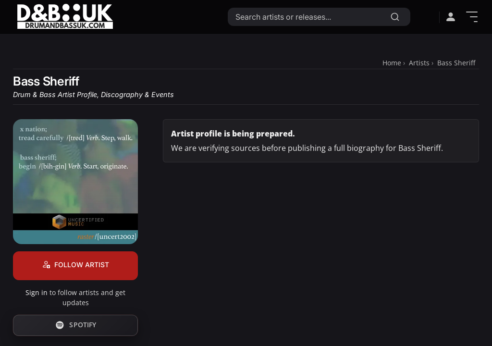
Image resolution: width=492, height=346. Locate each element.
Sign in (36, 292)
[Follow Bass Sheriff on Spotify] (75, 325)
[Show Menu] (472, 17)
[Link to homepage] (64, 16)
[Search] (395, 17)
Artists (419, 62)
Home (391, 62)
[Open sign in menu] (450, 16)
